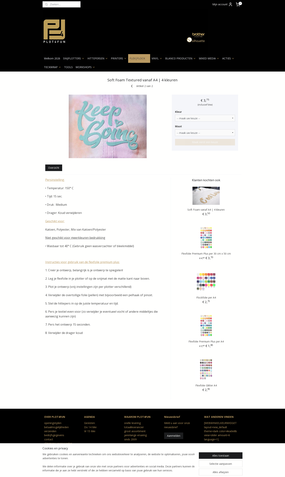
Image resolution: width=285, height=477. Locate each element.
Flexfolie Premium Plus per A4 (206, 341)
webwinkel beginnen (148, 470)
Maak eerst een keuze (205, 142)
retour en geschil (54, 451)
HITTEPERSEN (97, 58)
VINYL (157, 58)
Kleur (178, 111)
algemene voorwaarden (58, 443)
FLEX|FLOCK (139, 58)
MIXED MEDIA (209, 58)
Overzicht (53, 167)
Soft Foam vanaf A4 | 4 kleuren (206, 209)
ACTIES (228, 58)
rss (134, 470)
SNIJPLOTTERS (74, 58)
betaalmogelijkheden (56, 427)
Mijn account (222, 4)
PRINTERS (119, 58)
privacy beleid (52, 447)
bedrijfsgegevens (54, 435)
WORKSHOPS (85, 67)
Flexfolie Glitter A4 (206, 385)
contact (48, 439)
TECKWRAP (52, 67)
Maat (178, 126)
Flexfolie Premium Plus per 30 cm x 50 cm (206, 253)
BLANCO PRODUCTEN (180, 58)
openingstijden (52, 423)
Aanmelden (173, 435)
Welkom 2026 (52, 58)
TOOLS (68, 67)
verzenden (50, 431)
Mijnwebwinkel (179, 470)
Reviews (49, 455)
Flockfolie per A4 (206, 297)
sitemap (126, 470)
